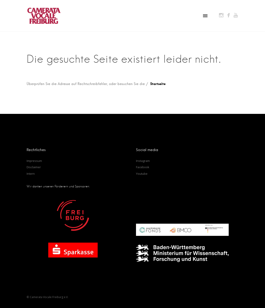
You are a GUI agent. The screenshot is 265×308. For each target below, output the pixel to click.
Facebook (142, 167)
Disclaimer (34, 167)
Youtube (141, 174)
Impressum (34, 161)
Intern (31, 174)
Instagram (143, 161)
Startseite (158, 83)
